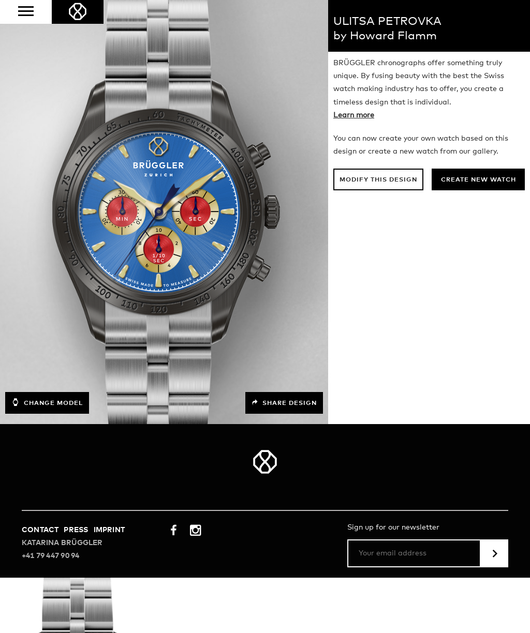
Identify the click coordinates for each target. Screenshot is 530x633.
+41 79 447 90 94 (50, 556)
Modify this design (378, 180)
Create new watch (478, 180)
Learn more (353, 115)
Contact (40, 530)
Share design (284, 402)
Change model (47, 402)
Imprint (109, 530)
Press (76, 530)
